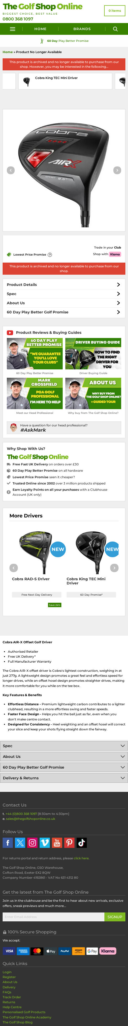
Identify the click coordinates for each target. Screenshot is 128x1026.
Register (9, 977)
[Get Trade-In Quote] (92, 247)
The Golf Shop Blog (18, 1022)
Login (7, 972)
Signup (115, 917)
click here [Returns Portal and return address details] (81, 858)
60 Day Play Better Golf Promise (37, 312)
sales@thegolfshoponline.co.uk (30, 819)
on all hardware (48, 470)
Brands (82, 29)
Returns (9, 1002)
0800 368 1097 (18, 18)
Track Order (12, 997)
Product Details (22, 284)
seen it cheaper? (44, 477)
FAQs (7, 992)
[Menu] (13, 29)
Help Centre (12, 1007)
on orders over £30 (46, 464)
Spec (11, 293)
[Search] (115, 29)
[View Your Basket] (115, 11)
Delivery (9, 987)
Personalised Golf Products (24, 1012)
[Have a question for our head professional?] (64, 427)
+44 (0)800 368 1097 (21, 814)
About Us (16, 303)
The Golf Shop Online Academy (27, 1017)
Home (40, 29)
